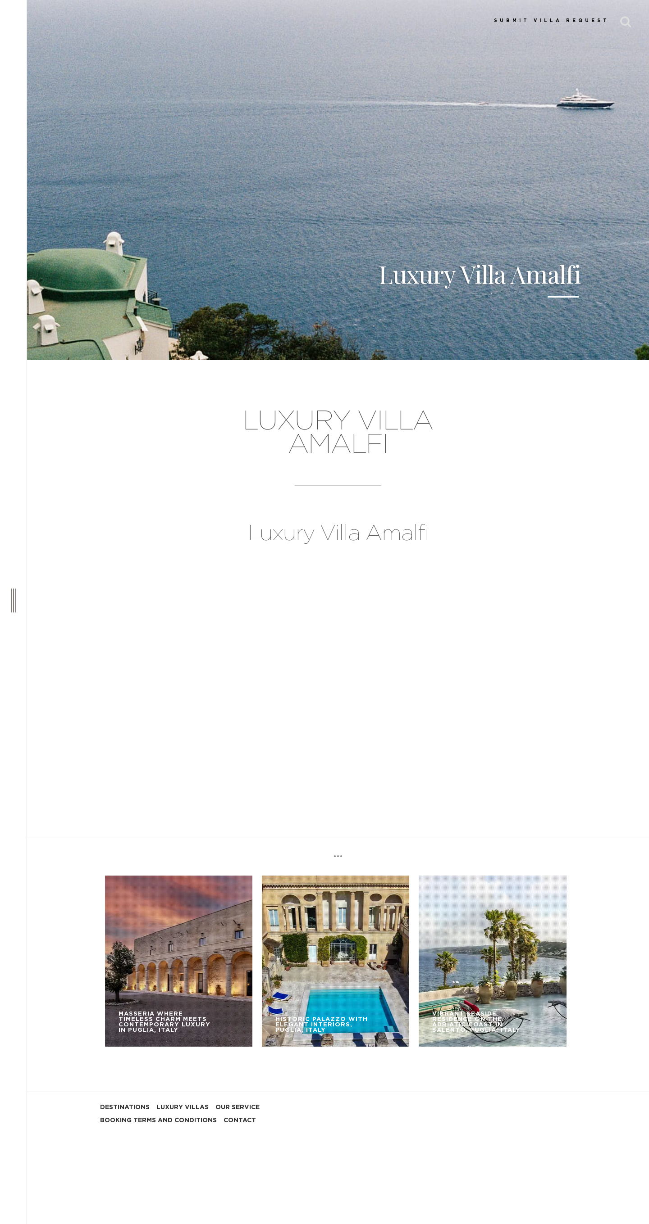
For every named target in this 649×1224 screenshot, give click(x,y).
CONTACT (240, 1120)
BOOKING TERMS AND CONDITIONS (158, 1120)
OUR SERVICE (237, 1107)
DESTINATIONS (125, 1107)
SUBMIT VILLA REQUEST (551, 20)
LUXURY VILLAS (182, 1107)
